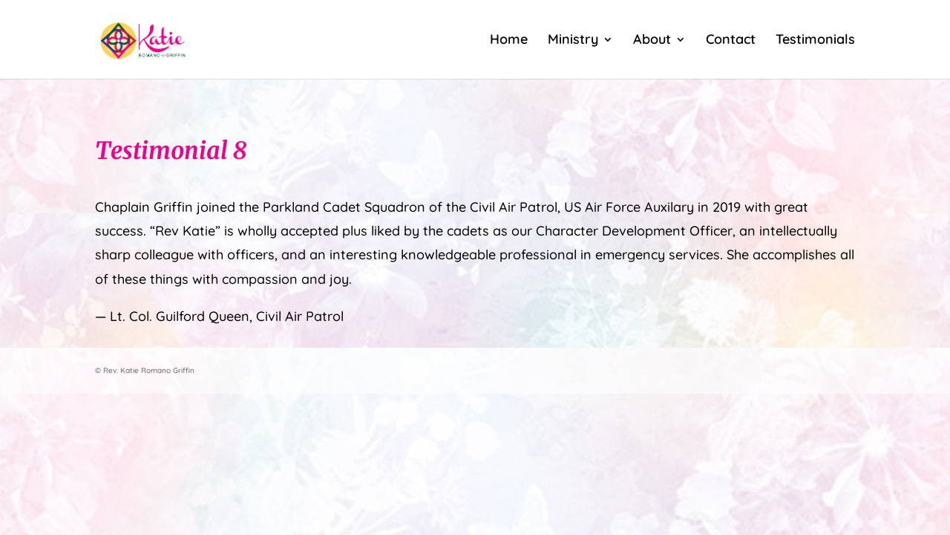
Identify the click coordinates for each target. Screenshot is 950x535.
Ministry (573, 41)
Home (509, 41)
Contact (731, 41)
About (652, 41)
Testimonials (815, 41)
